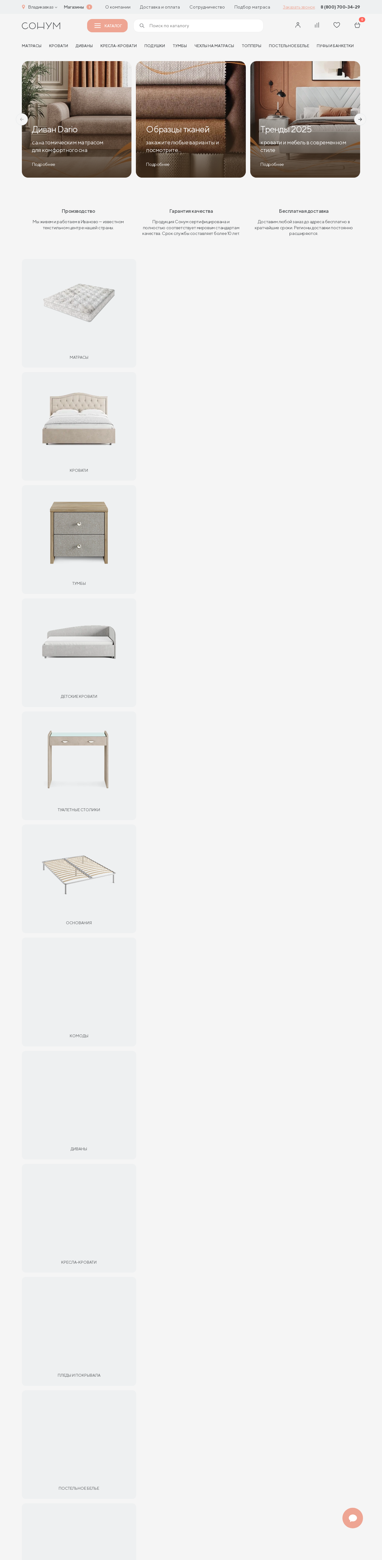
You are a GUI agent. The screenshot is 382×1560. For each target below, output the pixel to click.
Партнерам (141, 422)
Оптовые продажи (42, 1470)
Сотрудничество (207, 6)
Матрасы (102, 422)
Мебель (281, 422)
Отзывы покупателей (45, 1404)
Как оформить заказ (111, 1383)
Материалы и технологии (49, 1371)
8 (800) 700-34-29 (340, 6)
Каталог (108, 25)
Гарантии (32, 1361)
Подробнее (222, 1227)
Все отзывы (191, 916)
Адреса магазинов (333, 1303)
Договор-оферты (109, 1404)
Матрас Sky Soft (302, 534)
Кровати (58, 45)
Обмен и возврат (108, 1361)
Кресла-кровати (118, 45)
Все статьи (191, 1119)
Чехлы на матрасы (214, 45)
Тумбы (180, 45)
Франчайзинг (36, 1437)
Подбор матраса (252, 6)
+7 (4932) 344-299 (190, 1357)
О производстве (40, 1492)
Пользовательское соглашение (129, 1543)
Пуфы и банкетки (335, 45)
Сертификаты (37, 1350)
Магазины (74, 6)
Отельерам (34, 1448)
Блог (27, 1393)
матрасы (31, 45)
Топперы (251, 45)
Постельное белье (289, 45)
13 (94, 535)
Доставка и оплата (160, 6)
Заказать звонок (299, 6)
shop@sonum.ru (184, 1366)
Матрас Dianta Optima (215, 534)
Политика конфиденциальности (41, 1546)
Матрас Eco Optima (49, 534)
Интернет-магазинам (45, 1459)
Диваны (84, 45)
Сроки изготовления (44, 1383)
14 (264, 535)
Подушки (154, 45)
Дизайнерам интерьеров (49, 1481)
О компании (118, 6)
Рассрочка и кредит (111, 1350)
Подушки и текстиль (231, 422)
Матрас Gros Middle (135, 534)
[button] (22, 119)
